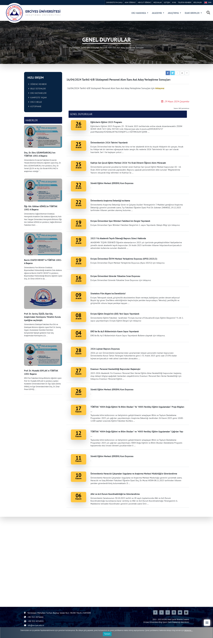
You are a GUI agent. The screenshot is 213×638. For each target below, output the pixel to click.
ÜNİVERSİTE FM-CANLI (114, 2)
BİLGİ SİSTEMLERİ (37, 88)
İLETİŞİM (167, 2)
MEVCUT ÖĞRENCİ (144, 2)
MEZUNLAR (157, 2)
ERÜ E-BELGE (35, 102)
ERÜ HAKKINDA (139, 13)
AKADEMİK (157, 13)
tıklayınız (159, 88)
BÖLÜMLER (197, 2)
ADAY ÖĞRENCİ (130, 2)
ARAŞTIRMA (173, 13)
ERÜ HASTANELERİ (37, 93)
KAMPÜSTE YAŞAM (37, 97)
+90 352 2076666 (33, 617)
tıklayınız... (188, 634)
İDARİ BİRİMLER (192, 13)
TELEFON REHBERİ (184, 2)
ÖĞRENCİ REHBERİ (37, 84)
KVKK (174, 2)
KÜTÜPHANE (34, 106)
